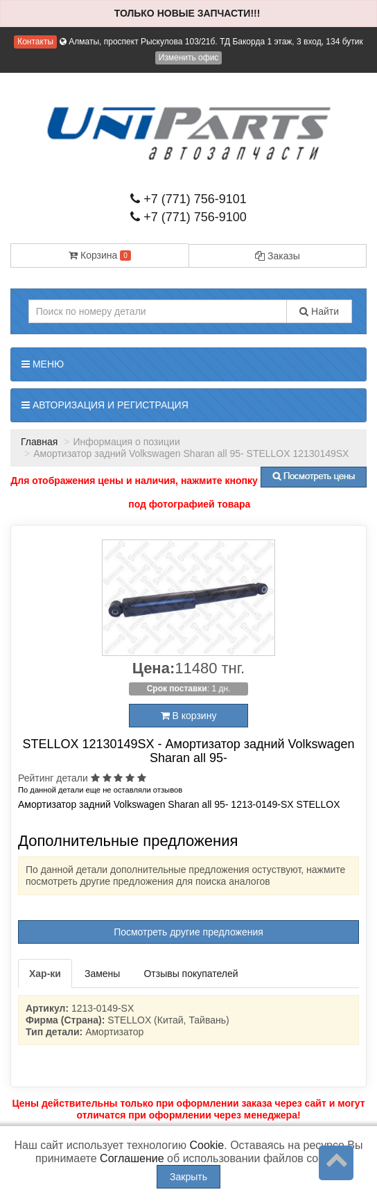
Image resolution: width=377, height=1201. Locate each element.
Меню (42, 364)
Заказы (277, 255)
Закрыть (188, 1176)
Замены (102, 973)
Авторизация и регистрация (104, 405)
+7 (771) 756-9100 (188, 217)
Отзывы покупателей (190, 973)
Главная (39, 441)
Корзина (100, 255)
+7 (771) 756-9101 (188, 199)
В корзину (189, 715)
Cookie (206, 1145)
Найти (319, 311)
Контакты (35, 41)
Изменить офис (189, 57)
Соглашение (132, 1158)
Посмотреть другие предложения (188, 932)
